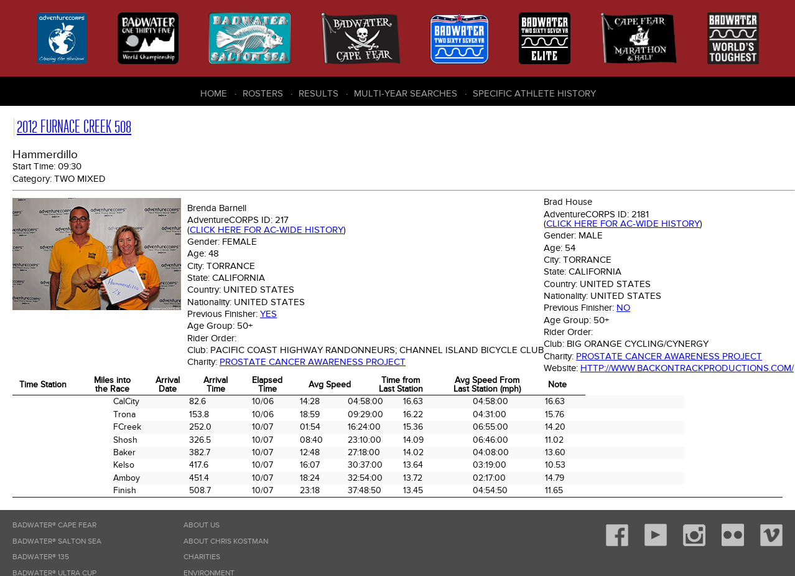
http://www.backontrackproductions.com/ (687, 368)
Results (318, 93)
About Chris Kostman (226, 541)
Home (213, 93)
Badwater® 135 (40, 557)
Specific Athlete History (534, 93)
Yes (268, 313)
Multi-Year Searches (405, 93)
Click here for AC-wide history (266, 229)
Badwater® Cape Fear (54, 525)
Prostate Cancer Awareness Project (313, 361)
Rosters (263, 93)
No (623, 307)
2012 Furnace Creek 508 (74, 126)
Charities (202, 557)
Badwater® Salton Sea (56, 541)
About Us (202, 525)
